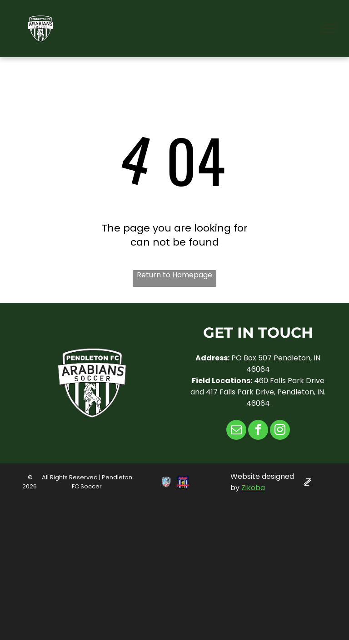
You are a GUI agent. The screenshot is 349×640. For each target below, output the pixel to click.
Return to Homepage (174, 275)
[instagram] (280, 431)
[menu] (329, 28)
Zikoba (253, 487)
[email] (236, 431)
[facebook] (258, 431)
